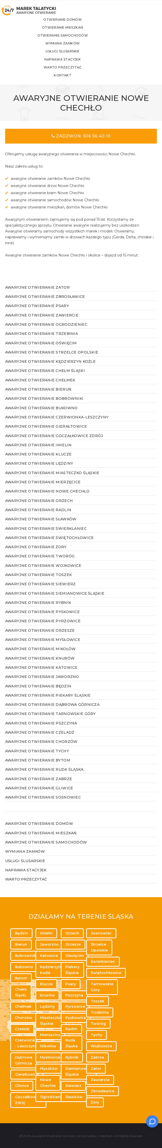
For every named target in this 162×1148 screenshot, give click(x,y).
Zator (96, 1068)
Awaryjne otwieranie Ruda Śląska (44, 775)
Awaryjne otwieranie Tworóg (40, 562)
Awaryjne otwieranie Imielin (38, 451)
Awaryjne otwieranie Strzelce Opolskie (51, 358)
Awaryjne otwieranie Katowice (41, 673)
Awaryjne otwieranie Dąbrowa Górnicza (52, 710)
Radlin (71, 1029)
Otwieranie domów (77, 25)
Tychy (96, 1035)
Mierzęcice (50, 1035)
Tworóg (98, 1023)
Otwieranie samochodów (77, 41)
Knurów (47, 995)
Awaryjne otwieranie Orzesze (40, 636)
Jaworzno (49, 944)
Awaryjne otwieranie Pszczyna (41, 729)
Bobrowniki (26, 955)
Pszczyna (74, 995)
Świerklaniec (103, 961)
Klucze (46, 984)
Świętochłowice (106, 972)
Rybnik (71, 1057)
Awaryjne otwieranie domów (39, 829)
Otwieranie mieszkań (77, 33)
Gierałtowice (27, 1074)
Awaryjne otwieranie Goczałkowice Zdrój (54, 442)
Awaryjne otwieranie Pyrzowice (42, 627)
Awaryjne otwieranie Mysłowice (42, 645)
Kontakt (77, 81)
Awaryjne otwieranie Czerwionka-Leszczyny (56, 423)
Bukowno (24, 967)
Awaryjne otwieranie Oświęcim (41, 349)
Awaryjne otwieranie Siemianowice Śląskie (54, 599)
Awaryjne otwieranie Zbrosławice (45, 302)
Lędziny (47, 1006)
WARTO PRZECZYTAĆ (26, 885)
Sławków (74, 1097)
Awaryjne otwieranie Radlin (38, 516)
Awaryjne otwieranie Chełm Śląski (45, 376)
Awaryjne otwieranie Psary (37, 312)
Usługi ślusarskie (77, 57)
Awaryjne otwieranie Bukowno (41, 414)
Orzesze (73, 944)
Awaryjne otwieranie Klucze (38, 460)
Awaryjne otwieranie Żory (36, 553)
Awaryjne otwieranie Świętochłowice (49, 544)
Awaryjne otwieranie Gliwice (39, 794)
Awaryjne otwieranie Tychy (37, 757)
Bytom (21, 978)
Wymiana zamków (78, 49)
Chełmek (23, 1006)
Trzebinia (100, 1012)
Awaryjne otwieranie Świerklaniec (46, 534)
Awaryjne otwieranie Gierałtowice (46, 432)
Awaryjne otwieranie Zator (37, 293)
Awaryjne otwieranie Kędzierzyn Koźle (50, 367)
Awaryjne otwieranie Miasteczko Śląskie (52, 479)
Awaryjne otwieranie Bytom (37, 766)
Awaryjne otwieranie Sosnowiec (43, 803)
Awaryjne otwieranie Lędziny (39, 469)
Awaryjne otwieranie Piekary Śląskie (48, 701)
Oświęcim (74, 955)
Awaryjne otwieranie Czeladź (39, 738)
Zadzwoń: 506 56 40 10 (81, 142)
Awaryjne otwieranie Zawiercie (41, 321)
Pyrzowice (75, 1006)
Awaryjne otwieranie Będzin (38, 692)
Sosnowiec (101, 933)
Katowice (49, 955)
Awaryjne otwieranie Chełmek (40, 386)
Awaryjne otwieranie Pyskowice (42, 618)
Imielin (46, 933)
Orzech (72, 933)
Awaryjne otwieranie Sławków (41, 525)
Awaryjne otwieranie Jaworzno (42, 683)
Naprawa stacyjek (78, 65)
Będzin (21, 933)
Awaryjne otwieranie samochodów (46, 848)
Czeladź (22, 1029)
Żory (95, 1102)
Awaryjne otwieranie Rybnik (38, 608)
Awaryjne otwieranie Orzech (39, 507)
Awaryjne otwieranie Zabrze (38, 785)
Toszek (97, 1001)
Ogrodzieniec (53, 1097)
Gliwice (22, 1085)
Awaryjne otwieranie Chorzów (41, 747)
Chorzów (23, 1017)
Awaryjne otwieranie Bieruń (38, 395)
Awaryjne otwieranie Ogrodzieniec (46, 330)
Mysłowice (50, 1057)
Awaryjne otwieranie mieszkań (41, 839)
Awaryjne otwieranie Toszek (38, 581)
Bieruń (21, 944)
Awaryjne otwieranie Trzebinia (41, 339)
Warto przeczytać (78, 73)
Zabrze (97, 1057)
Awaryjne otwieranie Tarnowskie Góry (50, 720)
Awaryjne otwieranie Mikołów (40, 655)
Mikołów (48, 1046)
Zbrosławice (102, 1091)
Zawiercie (100, 1079)
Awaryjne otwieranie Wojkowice (43, 571)
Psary (70, 984)
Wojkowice (101, 1046)
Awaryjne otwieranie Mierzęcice (42, 488)
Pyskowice (75, 1017)
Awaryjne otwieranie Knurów (40, 664)
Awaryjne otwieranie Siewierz (40, 590)
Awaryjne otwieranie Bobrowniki (44, 404)
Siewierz (73, 1085)
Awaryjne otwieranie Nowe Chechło (47, 497)
